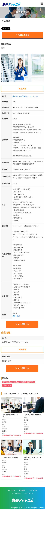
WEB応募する (22, 35)
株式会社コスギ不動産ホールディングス (26, 96)
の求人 (16, 382)
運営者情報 (11, 490)
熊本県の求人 (7, 382)
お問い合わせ (33, 490)
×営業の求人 (7, 385)
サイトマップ (28, 493)
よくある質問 (16, 493)
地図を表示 (16, 316)
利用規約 (22, 490)
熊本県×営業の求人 (27, 382)
